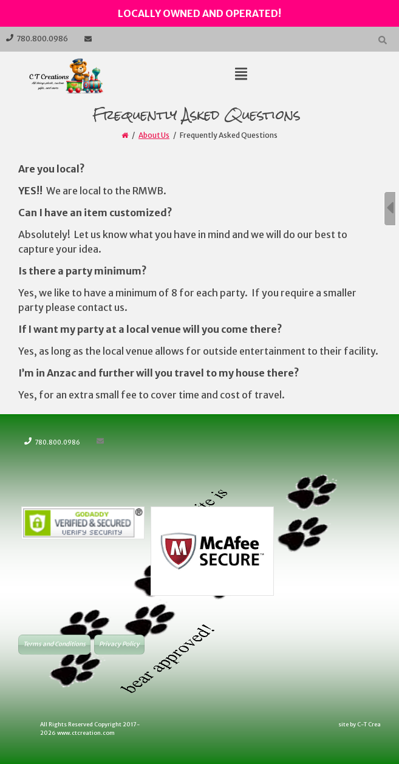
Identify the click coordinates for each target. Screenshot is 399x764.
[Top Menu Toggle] (241, 75)
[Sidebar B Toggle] (390, 208)
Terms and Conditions (54, 644)
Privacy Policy (119, 644)
